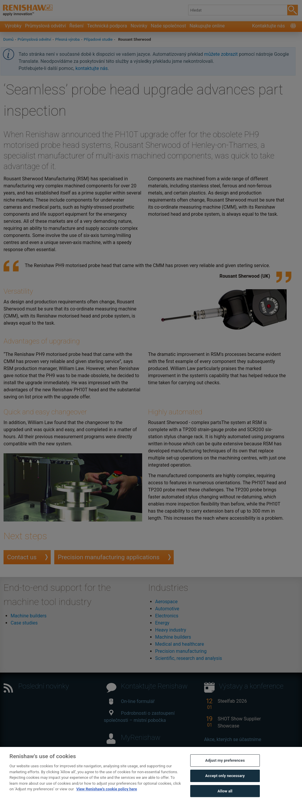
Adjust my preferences (225, 765)
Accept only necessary (225, 781)
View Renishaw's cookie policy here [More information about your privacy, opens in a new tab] (106, 794)
